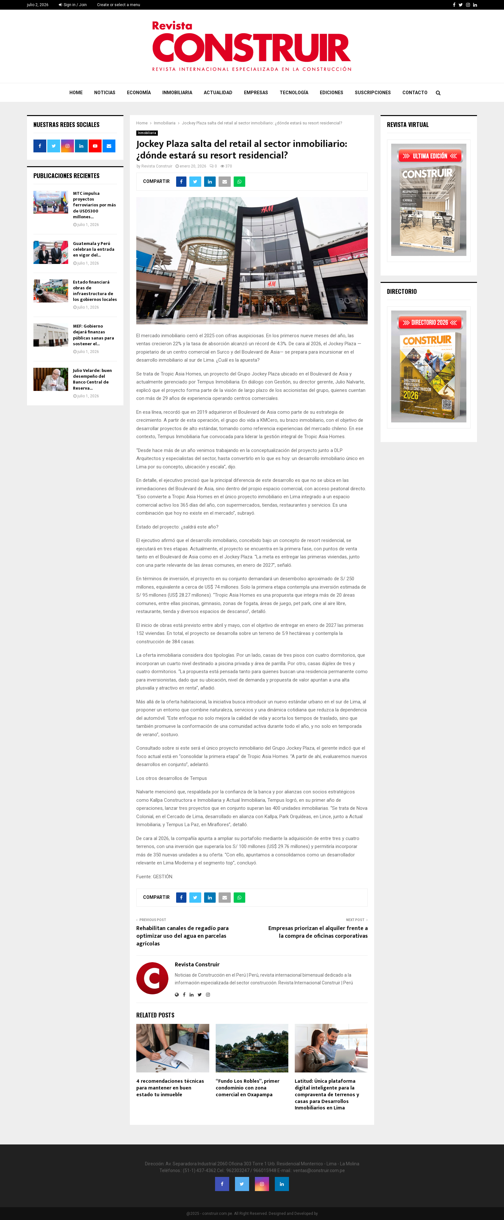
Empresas (256, 92)
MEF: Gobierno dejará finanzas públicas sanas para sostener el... (93, 335)
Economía (139, 92)
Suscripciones (373, 92)
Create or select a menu (118, 5)
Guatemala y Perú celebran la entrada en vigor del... (93, 249)
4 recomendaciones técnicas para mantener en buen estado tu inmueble (170, 1088)
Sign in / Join (73, 5)
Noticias (104, 92)
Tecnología (294, 92)
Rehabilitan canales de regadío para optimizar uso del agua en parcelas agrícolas (182, 936)
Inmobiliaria (177, 92)
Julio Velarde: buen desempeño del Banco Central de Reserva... (92, 379)
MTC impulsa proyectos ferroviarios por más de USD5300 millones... (94, 205)
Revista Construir (156, 166)
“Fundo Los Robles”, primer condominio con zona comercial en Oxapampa (247, 1088)
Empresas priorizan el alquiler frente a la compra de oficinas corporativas (318, 932)
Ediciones (331, 92)
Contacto (415, 92)
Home (76, 92)
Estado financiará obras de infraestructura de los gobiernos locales (95, 290)
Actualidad (218, 92)
